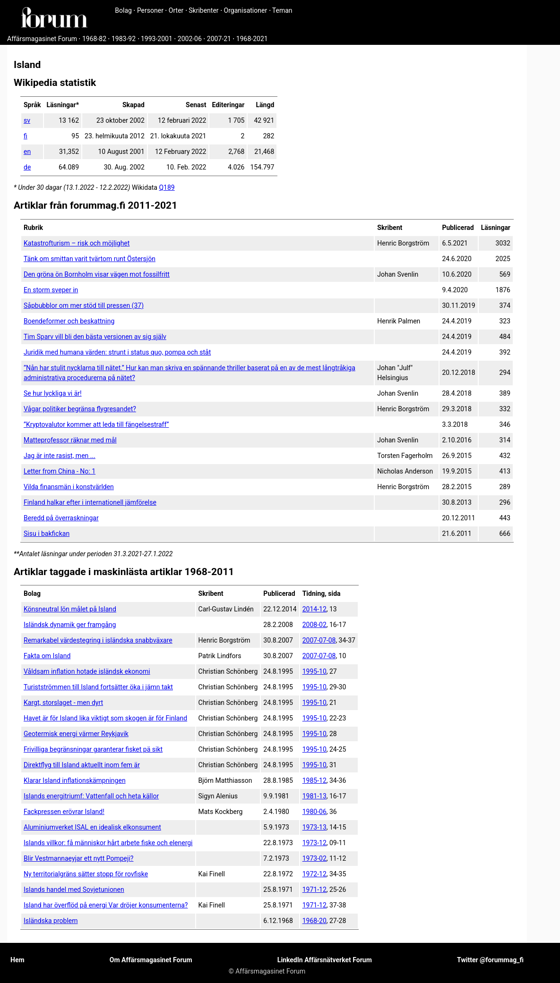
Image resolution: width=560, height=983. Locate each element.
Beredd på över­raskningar (61, 518)
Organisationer (245, 10)
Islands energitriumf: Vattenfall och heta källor (91, 796)
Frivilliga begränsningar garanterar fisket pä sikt (93, 749)
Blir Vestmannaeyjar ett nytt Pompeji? (78, 858)
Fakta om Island (47, 656)
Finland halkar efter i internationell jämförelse (90, 502)
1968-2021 (252, 38)
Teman (282, 10)
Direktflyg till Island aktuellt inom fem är (82, 765)
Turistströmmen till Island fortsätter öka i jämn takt (98, 687)
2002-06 (190, 38)
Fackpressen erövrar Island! (64, 811)
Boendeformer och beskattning (69, 321)
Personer (150, 10)
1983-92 (124, 38)
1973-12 (314, 843)
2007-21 (219, 38)
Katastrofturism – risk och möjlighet (76, 243)
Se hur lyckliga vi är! (53, 393)
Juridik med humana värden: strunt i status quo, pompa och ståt (117, 352)
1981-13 (314, 796)
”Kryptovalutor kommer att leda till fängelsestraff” (96, 424)
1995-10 (314, 671)
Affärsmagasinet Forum (42, 38)
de (27, 167)
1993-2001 (156, 38)
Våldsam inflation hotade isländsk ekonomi (87, 671)
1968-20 (314, 920)
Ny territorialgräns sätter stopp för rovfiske (86, 874)
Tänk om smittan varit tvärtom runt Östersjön (89, 259)
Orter (176, 10)
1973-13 (314, 827)
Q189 (166, 187)
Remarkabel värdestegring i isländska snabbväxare (98, 640)
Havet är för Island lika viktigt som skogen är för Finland (105, 718)
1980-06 (314, 811)
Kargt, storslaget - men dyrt (63, 702)
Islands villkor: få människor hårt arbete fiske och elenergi (108, 843)
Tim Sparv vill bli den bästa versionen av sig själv (95, 336)
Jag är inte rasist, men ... (59, 455)
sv (27, 120)
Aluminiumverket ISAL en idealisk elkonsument (92, 827)
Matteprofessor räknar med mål (70, 440)
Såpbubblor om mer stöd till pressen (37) (84, 305)
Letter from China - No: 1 (59, 471)
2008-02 (314, 624)
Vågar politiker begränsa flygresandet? (80, 409)
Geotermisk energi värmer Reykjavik (76, 733)
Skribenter (203, 10)
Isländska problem (51, 920)
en (27, 151)
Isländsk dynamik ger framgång (70, 624)
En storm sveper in (51, 290)
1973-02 (314, 858)
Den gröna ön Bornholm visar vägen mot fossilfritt (97, 274)
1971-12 (314, 889)
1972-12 (314, 874)
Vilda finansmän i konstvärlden (69, 487)
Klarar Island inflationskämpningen (75, 780)
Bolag (123, 10)
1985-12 (314, 780)
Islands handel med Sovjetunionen (74, 889)
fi (25, 136)
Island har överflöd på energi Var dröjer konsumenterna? (106, 905)
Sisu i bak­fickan (46, 533)
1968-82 (94, 38)
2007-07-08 (319, 640)
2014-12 (314, 609)
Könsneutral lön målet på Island (70, 609)
